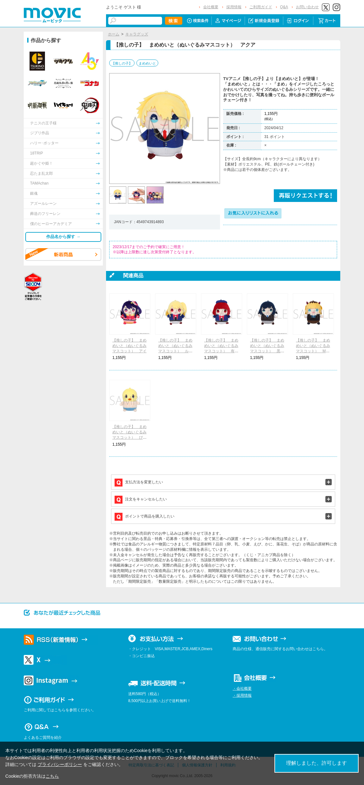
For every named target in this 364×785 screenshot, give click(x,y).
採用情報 (234, 7)
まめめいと (147, 63)
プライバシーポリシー (60, 764)
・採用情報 (242, 695)
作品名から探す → (63, 236)
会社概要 (210, 7)
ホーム (113, 34)
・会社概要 (242, 688)
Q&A (284, 7)
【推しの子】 (121, 63)
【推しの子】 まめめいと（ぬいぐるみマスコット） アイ (129, 345)
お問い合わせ (307, 7)
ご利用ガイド (260, 7)
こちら (52, 776)
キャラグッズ (136, 34)
